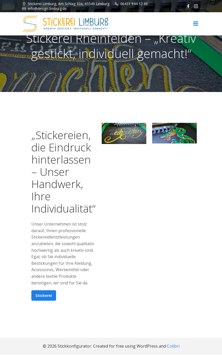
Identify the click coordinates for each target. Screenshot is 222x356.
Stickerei (44, 296)
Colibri (173, 347)
